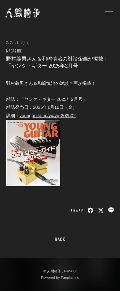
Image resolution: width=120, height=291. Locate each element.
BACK (60, 239)
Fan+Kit (70, 271)
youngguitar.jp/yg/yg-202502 (48, 115)
